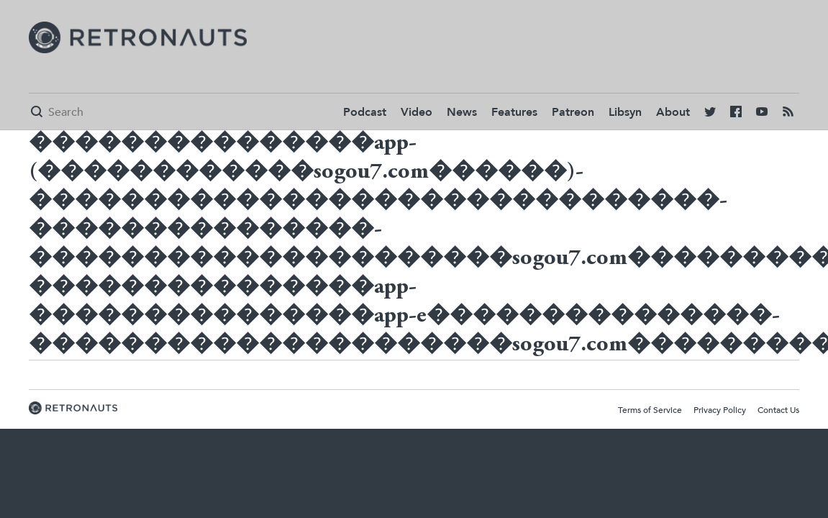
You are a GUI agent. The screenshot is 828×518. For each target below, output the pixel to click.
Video (416, 112)
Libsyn (625, 112)
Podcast (364, 112)
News (462, 112)
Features (514, 112)
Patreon (573, 112)
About (673, 112)
